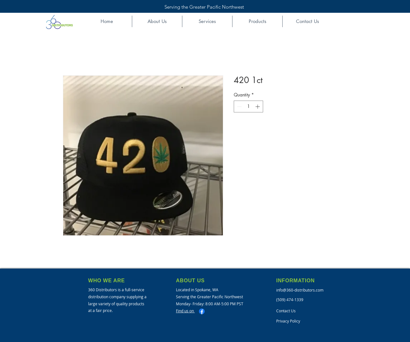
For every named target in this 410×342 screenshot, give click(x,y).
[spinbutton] (248, 106)
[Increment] (258, 106)
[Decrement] (239, 106)
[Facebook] (202, 311)
